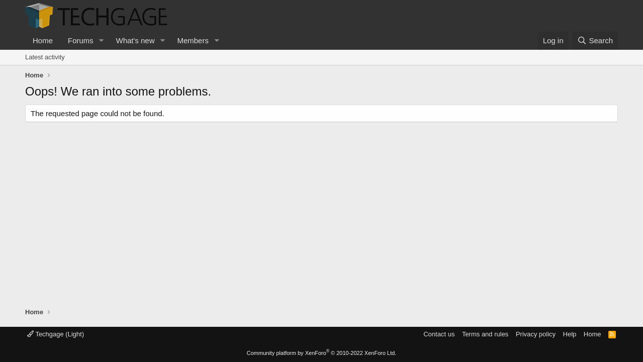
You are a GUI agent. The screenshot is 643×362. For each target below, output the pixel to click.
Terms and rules (485, 334)
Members (193, 40)
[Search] (595, 40)
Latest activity (45, 57)
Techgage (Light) (55, 334)
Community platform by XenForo (321, 353)
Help (570, 334)
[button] (101, 40)
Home (43, 40)
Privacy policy (536, 334)
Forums (80, 40)
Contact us (439, 334)
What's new (135, 40)
